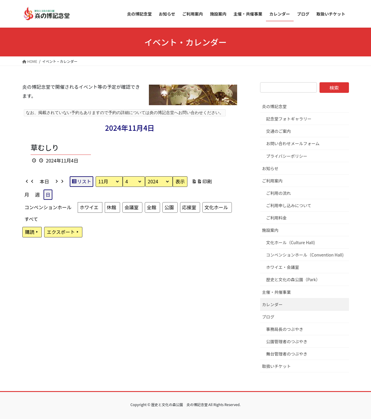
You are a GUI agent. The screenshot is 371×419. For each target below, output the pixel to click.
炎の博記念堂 (274, 106)
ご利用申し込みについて (289, 205)
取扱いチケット (276, 366)
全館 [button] (151, 207)
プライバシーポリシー (286, 156)
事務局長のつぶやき (284, 329)
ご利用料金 (276, 218)
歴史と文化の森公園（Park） (293, 279)
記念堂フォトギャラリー (289, 119)
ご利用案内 (272, 181)
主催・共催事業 (276, 292)
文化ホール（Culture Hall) (290, 242)
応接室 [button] (189, 207)
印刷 (202, 182)
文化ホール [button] (216, 207)
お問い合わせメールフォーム (293, 143)
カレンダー (272, 304)
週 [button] (37, 194)
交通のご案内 (278, 131)
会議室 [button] (131, 207)
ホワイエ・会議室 (282, 267)
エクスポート (63, 232)
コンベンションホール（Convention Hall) (305, 255)
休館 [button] (111, 207)
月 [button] (26, 194)
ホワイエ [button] (89, 207)
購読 (32, 232)
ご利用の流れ (278, 193)
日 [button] (48, 194)
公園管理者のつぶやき (286, 341)
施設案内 (270, 230)
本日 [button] (44, 181)
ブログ (268, 317)
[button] (29, 181)
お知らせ (270, 168)
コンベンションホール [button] (47, 207)
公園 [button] (169, 207)
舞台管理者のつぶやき (286, 354)
